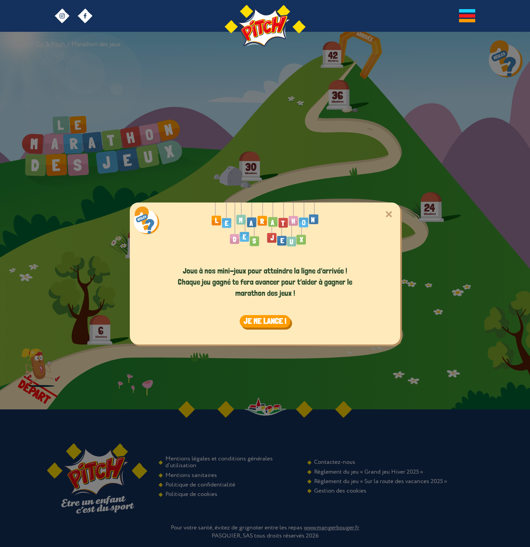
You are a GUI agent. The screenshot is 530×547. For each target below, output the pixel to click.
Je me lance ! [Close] (265, 321)
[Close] (388, 214)
